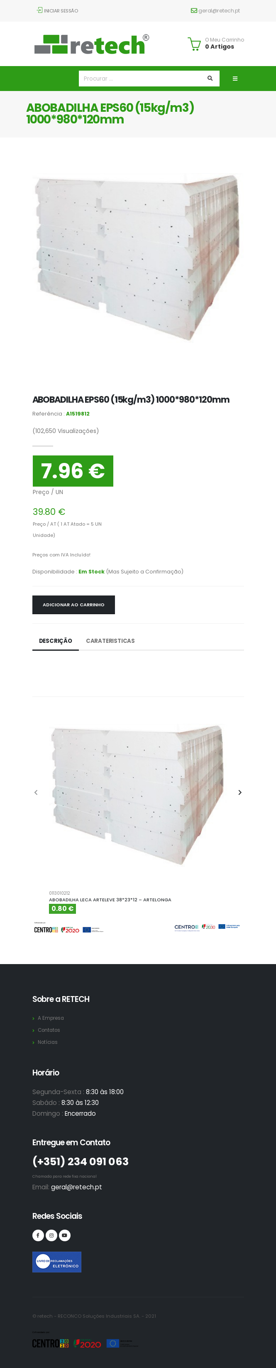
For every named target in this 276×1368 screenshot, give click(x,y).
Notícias (49, 1042)
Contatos (50, 1029)
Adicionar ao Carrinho (74, 604)
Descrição (56, 641)
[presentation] (36, 793)
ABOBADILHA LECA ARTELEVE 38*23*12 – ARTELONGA (110, 899)
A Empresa (52, 1017)
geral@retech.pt (215, 10)
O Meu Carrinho (224, 40)
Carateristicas (112, 641)
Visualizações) (65, 431)
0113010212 (59, 893)
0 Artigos (219, 46)
